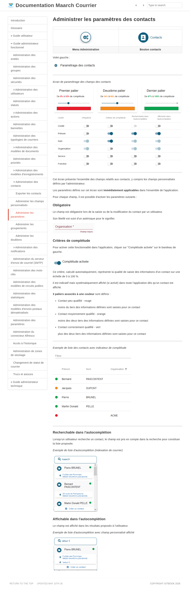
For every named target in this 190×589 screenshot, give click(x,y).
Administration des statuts (23, 103)
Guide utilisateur (22, 36)
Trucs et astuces (22, 374)
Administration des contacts (24, 183)
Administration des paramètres (23, 322)
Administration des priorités (23, 160)
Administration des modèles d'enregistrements (27, 172)
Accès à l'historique (24, 343)
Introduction (18, 20)
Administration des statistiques (23, 295)
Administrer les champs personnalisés (27, 203)
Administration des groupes (23, 68)
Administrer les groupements (22, 226)
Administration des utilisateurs (24, 91)
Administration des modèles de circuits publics (27, 283)
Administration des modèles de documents (25, 149)
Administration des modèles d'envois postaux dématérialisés (26, 308)
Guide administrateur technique (24, 383)
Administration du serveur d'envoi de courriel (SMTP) (27, 260)
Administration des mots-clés (27, 272)
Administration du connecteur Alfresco (23, 333)
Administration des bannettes (23, 126)
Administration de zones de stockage (26, 353)
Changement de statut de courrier (27, 364)
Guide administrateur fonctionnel (24, 45)
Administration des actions (24, 114)
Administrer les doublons (22, 237)
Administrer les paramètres (22, 214)
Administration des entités (23, 56)
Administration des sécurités (23, 80)
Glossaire (16, 28)
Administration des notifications (24, 249)
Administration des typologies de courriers (24, 137)
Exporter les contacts (26, 193)
